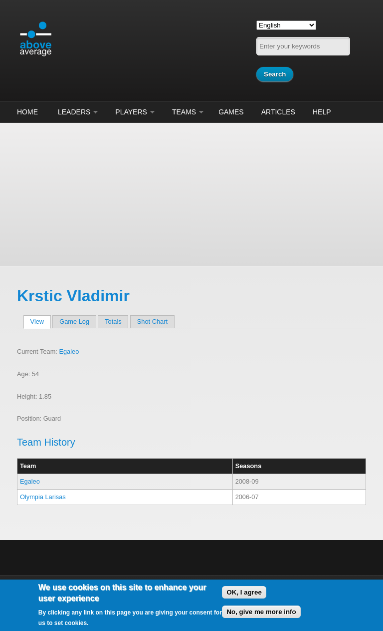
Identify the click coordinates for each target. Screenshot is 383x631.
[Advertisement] (191, 193)
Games (231, 112)
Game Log (74, 321)
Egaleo (69, 351)
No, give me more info (261, 612)
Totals (113, 321)
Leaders (74, 112)
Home (27, 112)
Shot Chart (152, 321)
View (40, 321)
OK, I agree (243, 592)
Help (322, 112)
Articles (278, 112)
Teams (184, 112)
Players (131, 112)
